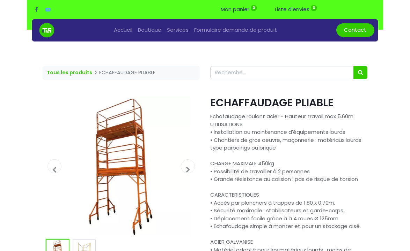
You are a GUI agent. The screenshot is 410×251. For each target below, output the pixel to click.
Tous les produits (69, 72)
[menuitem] (123, 30)
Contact (355, 29)
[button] (54, 166)
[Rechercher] (360, 72)
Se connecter (353, 9)
